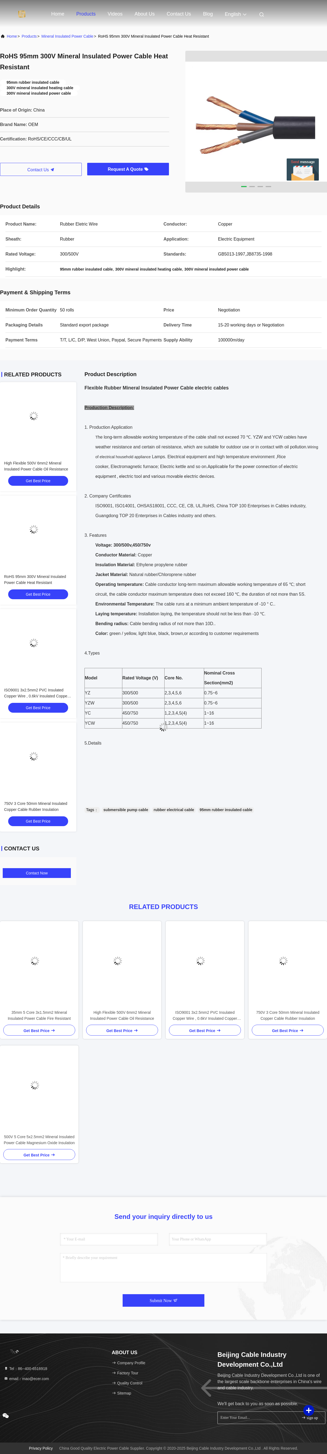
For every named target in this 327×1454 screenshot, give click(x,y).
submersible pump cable (126, 810)
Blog (208, 14)
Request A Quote (128, 169)
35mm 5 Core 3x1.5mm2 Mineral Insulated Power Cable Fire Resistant (39, 1015)
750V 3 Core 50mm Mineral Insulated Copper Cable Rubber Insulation (287, 1015)
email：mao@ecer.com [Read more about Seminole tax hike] (26, 1379)
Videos (115, 14)
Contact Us (179, 14)
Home (57, 14)
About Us (145, 14)
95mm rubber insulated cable (225, 810)
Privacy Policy (41, 1448)
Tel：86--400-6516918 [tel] (25, 1368)
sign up (309, 1417)
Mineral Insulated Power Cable (67, 36)
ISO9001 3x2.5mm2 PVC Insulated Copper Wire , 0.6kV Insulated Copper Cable (36, 696)
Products (86, 14)
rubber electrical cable (174, 810)
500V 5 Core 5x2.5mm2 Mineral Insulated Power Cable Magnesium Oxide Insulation (39, 1140)
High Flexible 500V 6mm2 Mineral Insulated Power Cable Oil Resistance (122, 1015)
